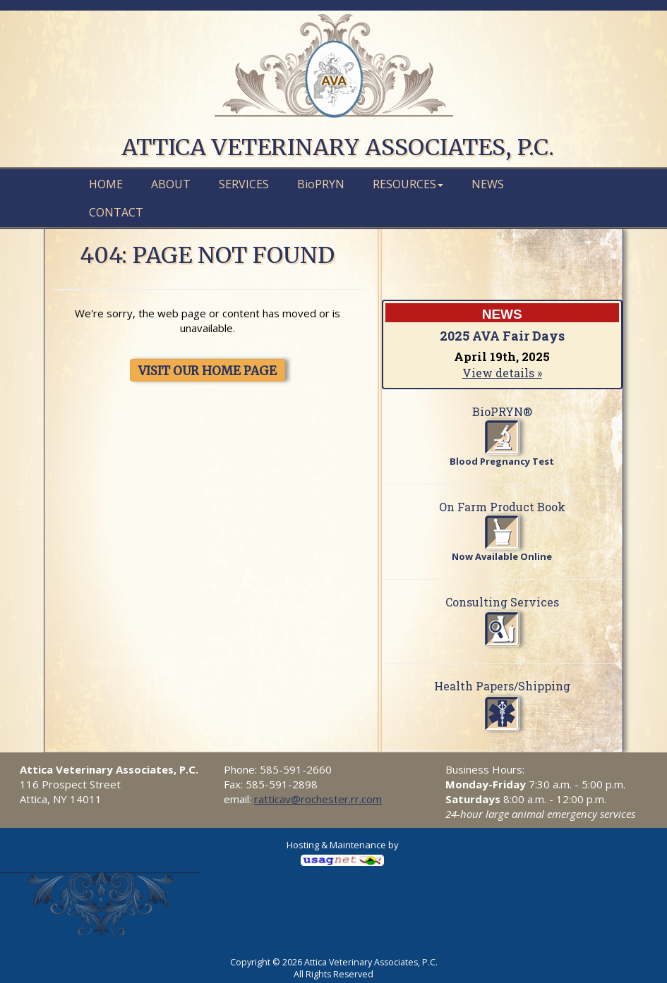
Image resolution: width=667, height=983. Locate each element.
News (487, 184)
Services (244, 184)
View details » (502, 372)
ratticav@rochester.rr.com (318, 799)
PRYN (320, 184)
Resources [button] (408, 184)
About (171, 184)
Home (106, 184)
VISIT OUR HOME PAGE (207, 371)
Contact (116, 212)
